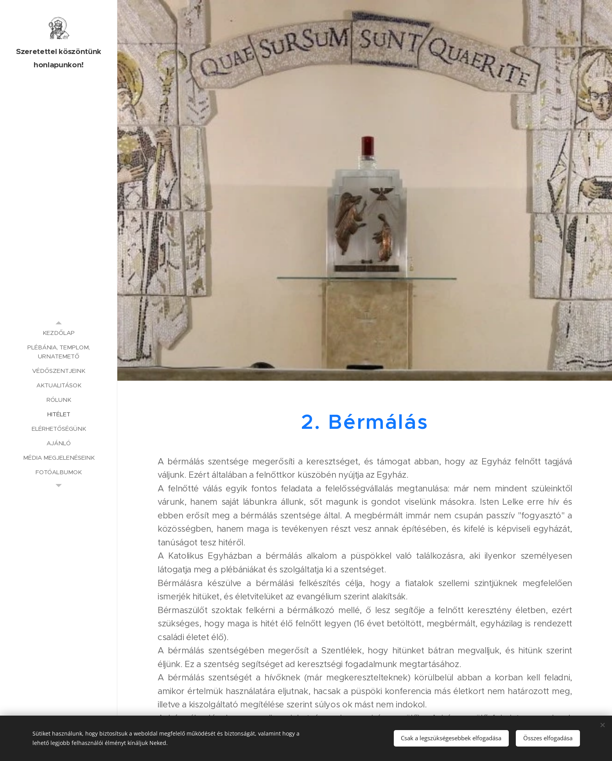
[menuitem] (58, 332)
